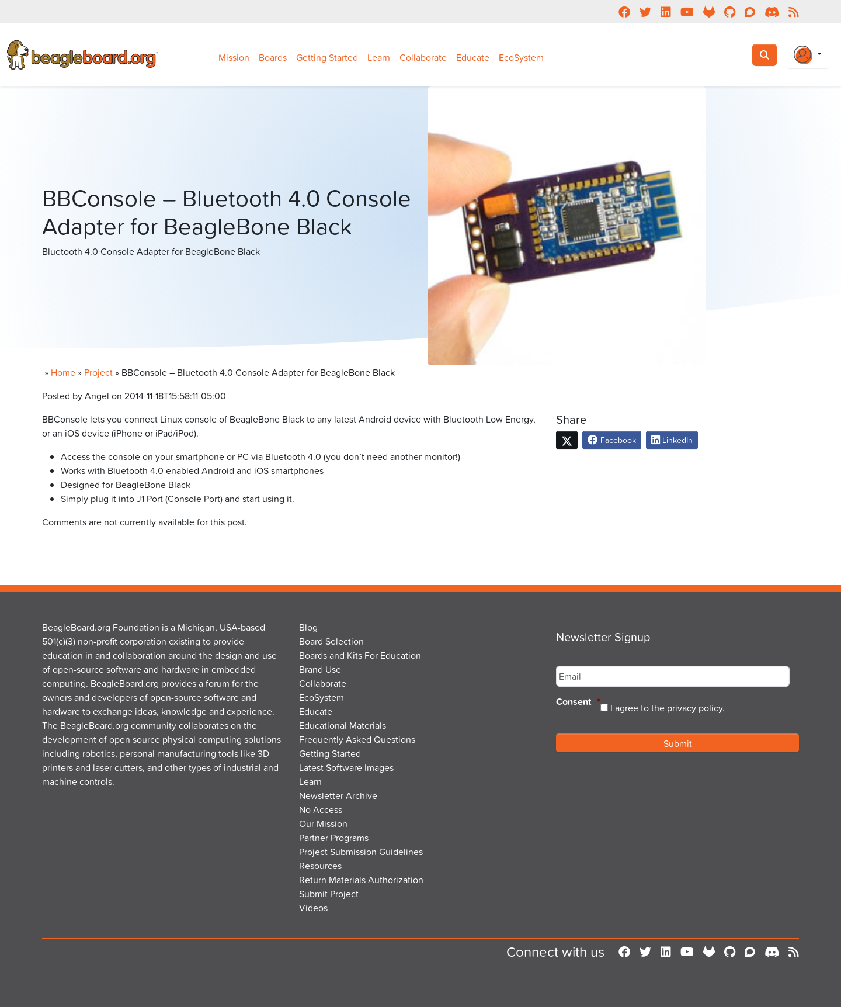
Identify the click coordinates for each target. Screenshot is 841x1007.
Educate (472, 57)
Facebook (612, 439)
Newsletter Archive (338, 795)
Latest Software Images (346, 767)
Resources (320, 865)
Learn (378, 57)
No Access (320, 809)
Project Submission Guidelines (361, 851)
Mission (233, 57)
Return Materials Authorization (361, 879)
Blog (308, 627)
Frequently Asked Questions (357, 739)
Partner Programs (334, 837)
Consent (578, 702)
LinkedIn (672, 439)
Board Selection (331, 641)
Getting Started (327, 57)
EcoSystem (521, 57)
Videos (313, 907)
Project (98, 372)
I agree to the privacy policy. (667, 707)
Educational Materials (342, 725)
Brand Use (320, 669)
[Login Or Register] (807, 54)
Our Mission (323, 823)
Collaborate (423, 57)
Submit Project (329, 893)
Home (63, 372)
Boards (273, 57)
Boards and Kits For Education (360, 655)
